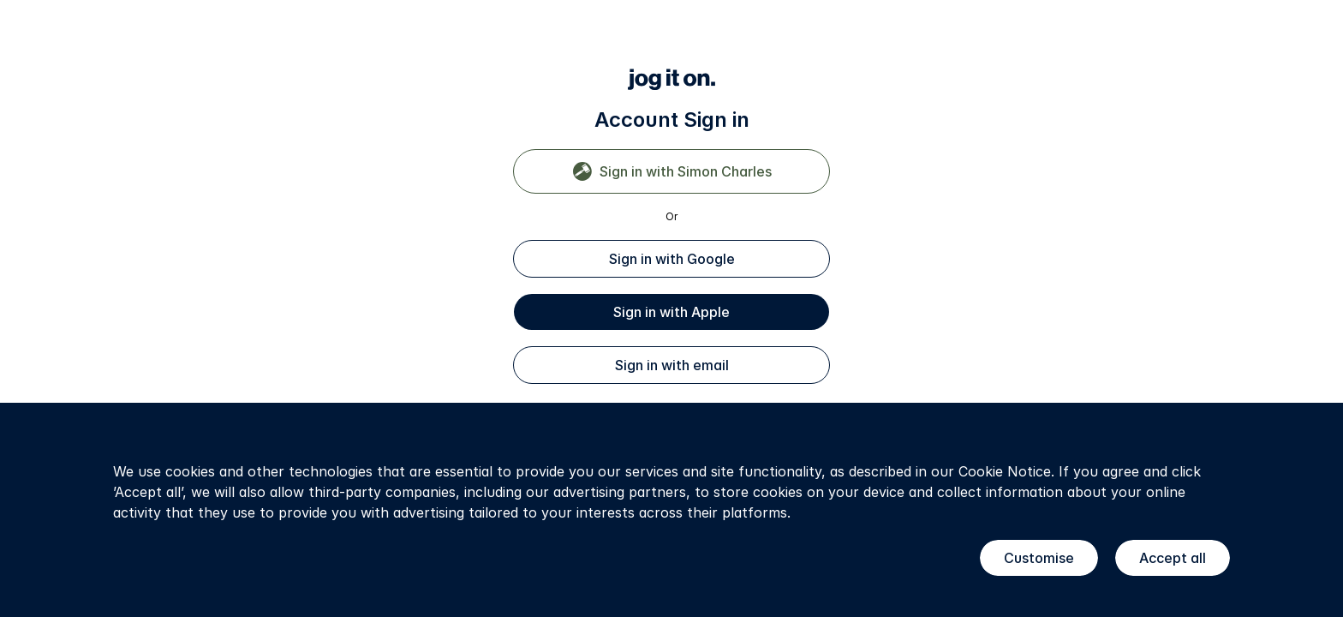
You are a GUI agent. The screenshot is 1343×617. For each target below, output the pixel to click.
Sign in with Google (672, 258)
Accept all (1172, 557)
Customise (1039, 557)
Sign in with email (672, 365)
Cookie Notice (1004, 471)
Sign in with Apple (671, 311)
